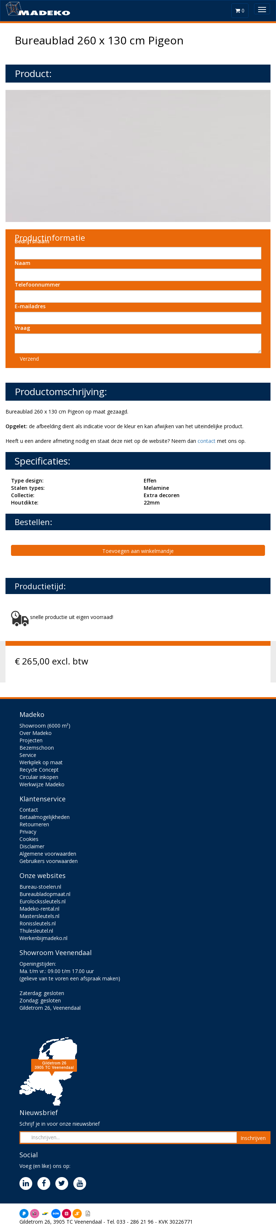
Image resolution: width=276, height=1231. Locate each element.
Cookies (28, 838)
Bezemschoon (36, 747)
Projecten (31, 740)
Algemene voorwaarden (47, 853)
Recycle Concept (39, 769)
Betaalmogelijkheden (44, 816)
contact (207, 440)
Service (27, 754)
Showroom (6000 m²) (44, 725)
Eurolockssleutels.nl (42, 901)
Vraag (22, 327)
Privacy (27, 831)
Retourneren (34, 824)
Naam (22, 262)
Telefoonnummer (37, 284)
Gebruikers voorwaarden (48, 860)
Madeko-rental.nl (39, 908)
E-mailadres (30, 306)
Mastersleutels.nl (39, 916)
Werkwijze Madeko (42, 784)
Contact (28, 809)
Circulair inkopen (38, 776)
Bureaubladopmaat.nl (44, 894)
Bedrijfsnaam (32, 241)
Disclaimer (31, 846)
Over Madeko (35, 732)
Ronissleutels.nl (37, 923)
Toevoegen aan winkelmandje (138, 550)
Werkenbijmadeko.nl (43, 938)
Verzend (29, 358)
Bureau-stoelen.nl (40, 886)
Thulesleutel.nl (36, 930)
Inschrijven (253, 1138)
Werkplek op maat (41, 762)
